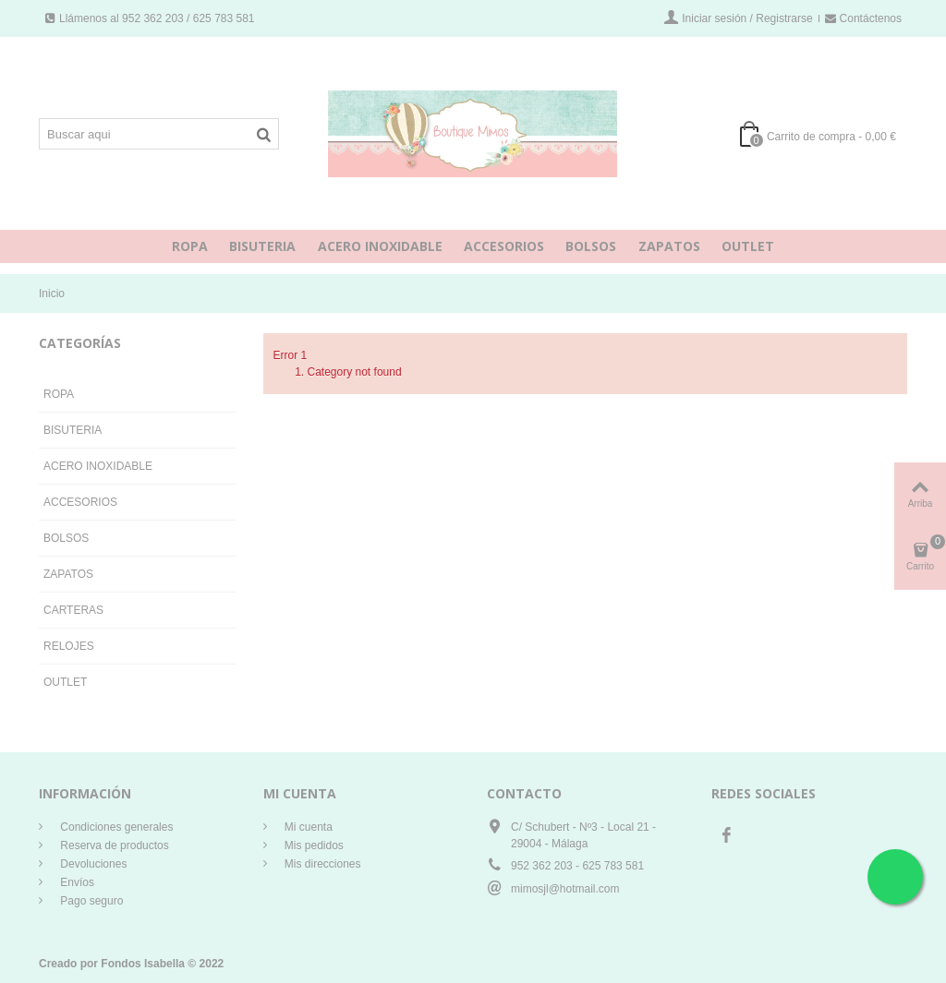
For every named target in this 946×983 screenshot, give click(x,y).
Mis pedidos (313, 845)
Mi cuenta (307, 827)
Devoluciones (92, 863)
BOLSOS (590, 246)
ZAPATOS (669, 246)
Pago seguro (90, 900)
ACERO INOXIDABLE (380, 246)
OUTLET (748, 246)
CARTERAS (73, 610)
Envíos (75, 882)
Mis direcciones (321, 863)
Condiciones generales (115, 827)
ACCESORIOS (504, 246)
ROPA (190, 246)
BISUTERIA (262, 246)
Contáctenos (863, 18)
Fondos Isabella (143, 963)
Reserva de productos (113, 845)
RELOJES (68, 646)
